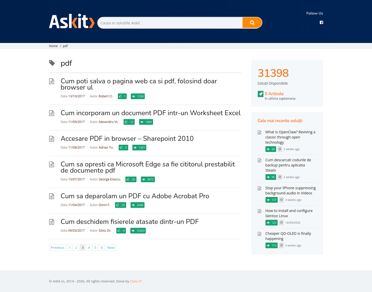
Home (53, 46)
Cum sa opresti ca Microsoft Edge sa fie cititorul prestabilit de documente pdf (148, 167)
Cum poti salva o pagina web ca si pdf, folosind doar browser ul (139, 84)
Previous (57, 247)
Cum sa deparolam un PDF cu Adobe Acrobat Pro (135, 196)
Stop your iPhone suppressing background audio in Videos (290, 190)
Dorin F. (104, 205)
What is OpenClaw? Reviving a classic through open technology (290, 137)
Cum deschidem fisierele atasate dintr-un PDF (130, 221)
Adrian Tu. (106, 147)
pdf (65, 46)
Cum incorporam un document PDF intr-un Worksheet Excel (151, 113)
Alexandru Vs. (108, 122)
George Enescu (109, 179)
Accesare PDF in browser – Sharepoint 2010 (127, 138)
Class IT (136, 281)
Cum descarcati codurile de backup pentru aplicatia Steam (288, 165)
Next (111, 247)
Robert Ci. (106, 96)
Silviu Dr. (105, 230)
